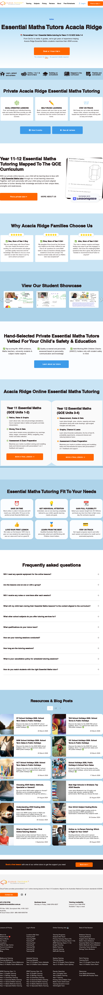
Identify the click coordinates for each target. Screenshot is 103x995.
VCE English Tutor (59, 986)
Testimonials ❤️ (5, 937)
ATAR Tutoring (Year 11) (8, 971)
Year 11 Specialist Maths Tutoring (11, 986)
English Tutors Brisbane (87, 939)
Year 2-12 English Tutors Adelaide (37, 962)
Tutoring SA (30, 945)
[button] (28, 3)
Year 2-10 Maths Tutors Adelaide (37, 964)
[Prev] (43, 708)
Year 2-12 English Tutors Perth (89, 962)
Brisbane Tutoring (85, 935)
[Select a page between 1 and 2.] (50, 708)
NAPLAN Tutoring (58, 951)
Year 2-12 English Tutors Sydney (63, 962)
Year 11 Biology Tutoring (8, 975)
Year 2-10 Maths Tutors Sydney (63, 964)
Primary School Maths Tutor (62, 979)
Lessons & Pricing (6, 927)
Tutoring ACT (30, 937)
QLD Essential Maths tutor (13, 178)
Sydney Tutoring (58, 958)
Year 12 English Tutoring (34, 973)
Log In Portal (30, 927)
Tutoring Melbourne (6, 960)
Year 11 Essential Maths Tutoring (11, 979)
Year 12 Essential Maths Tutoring (37, 979)
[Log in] (82, 3)
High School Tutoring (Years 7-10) (64, 941)
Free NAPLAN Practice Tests (88, 975)
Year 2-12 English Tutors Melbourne (12, 962)
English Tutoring (58, 945)
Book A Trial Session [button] (86, 927)
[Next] (60, 708)
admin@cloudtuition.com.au (10, 904)
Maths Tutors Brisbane (86, 941)
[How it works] (35, 130)
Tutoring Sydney (58, 960)
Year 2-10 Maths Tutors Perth (89, 964)
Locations (3, 943)
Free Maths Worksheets (87, 973)
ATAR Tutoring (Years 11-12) (62, 943)
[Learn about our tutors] (51, 364)
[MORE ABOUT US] (48, 196)
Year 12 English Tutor (60, 973)
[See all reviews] (67, 130)
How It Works (4, 939)
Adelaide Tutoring (32, 958)
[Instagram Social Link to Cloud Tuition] (22, 894)
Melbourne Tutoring (6, 958)
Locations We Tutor (32, 935)
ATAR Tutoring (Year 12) (34, 971)
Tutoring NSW (31, 939)
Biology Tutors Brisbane (87, 949)
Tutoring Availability (76, 902)
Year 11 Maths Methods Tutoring (10, 984)
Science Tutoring (58, 949)
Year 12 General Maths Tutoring (36, 981)
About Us (3, 935)
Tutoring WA (30, 951)
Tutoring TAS (30, 947)
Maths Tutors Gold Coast (61, 981)
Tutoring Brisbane (85, 937)
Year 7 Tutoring (58, 977)
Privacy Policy (4, 949)
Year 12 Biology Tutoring (34, 975)
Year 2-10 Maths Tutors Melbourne (11, 964)
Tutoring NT (30, 941)
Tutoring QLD (30, 943)
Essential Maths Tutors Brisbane (89, 943)
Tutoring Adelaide (32, 960)
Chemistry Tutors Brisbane (88, 947)
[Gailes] (51, 19)
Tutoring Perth (84, 960)
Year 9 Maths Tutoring (60, 975)
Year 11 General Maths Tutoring (10, 981)
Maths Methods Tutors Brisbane (89, 945)
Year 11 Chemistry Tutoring (9, 977)
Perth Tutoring (83, 958)
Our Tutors (3, 941)
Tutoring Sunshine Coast (61, 984)
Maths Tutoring (58, 947)
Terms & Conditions (6, 947)
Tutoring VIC (30, 949)
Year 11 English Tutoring (8, 973)
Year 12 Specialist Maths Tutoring (37, 986)
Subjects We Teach (59, 937)
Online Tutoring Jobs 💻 (61, 927)
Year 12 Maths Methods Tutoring (37, 984)
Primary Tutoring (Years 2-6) (62, 939)
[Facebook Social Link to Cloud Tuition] (25, 894)
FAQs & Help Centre (6, 945)
